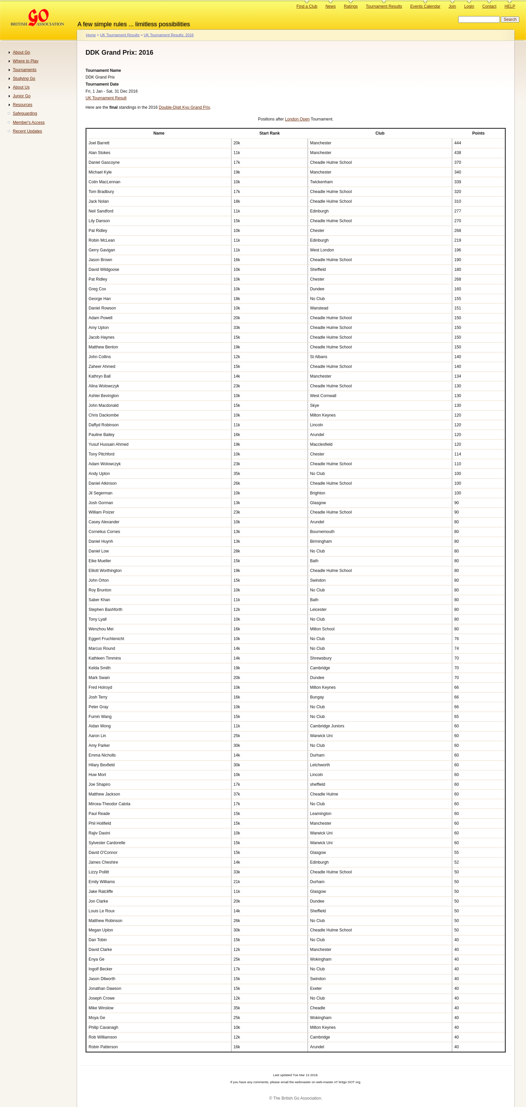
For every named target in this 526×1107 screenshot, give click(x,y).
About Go (21, 52)
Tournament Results (384, 6)
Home (91, 35)
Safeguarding (25, 113)
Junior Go (22, 96)
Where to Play (25, 61)
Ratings (351, 6)
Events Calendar (425, 6)
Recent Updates (27, 131)
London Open (297, 119)
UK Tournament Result (106, 98)
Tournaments (24, 69)
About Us (21, 87)
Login (469, 6)
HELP (510, 6)
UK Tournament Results (120, 35)
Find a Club (307, 6)
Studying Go (24, 78)
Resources (22, 104)
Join (452, 6)
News (330, 6)
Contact (489, 6)
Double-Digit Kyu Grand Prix (184, 107)
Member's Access (29, 122)
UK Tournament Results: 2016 (169, 35)
